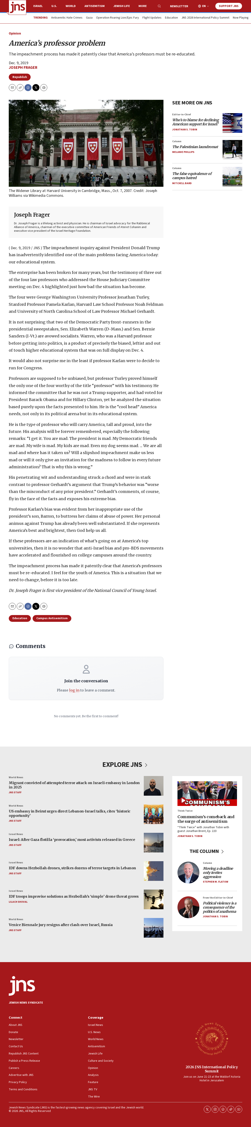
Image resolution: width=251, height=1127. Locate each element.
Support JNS (229, 6)
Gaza (89, 18)
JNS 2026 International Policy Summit (205, 18)
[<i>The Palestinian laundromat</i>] (232, 150)
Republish (19, 77)
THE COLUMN (207, 851)
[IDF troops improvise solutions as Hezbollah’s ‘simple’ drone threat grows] (153, 899)
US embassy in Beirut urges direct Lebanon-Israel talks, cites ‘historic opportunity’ (69, 813)
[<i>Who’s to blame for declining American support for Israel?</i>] (232, 123)
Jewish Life (121, 6)
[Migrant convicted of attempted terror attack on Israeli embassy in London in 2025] (153, 786)
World (71, 6)
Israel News (16, 834)
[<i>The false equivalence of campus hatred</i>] (232, 177)
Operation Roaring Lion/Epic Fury (117, 18)
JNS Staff (15, 792)
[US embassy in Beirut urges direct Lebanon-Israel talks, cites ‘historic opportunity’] (153, 814)
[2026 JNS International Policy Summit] (211, 1038)
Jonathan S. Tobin (184, 129)
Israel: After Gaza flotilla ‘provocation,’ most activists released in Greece (72, 839)
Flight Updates (151, 18)
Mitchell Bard (182, 183)
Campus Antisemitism (52, 618)
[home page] (17, 7)
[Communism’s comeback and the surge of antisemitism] (207, 793)
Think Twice (185, 811)
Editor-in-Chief (181, 114)
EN (204, 6)
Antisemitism (94, 6)
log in (74, 690)
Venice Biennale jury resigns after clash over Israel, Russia (60, 925)
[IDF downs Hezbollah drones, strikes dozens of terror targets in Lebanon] (153, 871)
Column (176, 141)
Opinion (15, 33)
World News (16, 777)
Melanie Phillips (183, 152)
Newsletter (179, 6)
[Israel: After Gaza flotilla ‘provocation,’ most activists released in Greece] (153, 842)
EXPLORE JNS (125, 765)
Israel (38, 6)
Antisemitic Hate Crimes (66, 18)
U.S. (54, 6)
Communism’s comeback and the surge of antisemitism (205, 819)
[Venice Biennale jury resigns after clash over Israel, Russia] (153, 928)
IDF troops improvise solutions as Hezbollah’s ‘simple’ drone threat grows (74, 896)
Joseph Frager (23, 67)
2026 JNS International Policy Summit (212, 1069)
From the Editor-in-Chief (218, 897)
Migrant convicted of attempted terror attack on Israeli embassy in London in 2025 (74, 785)
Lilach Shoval (18, 902)
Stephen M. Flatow (215, 881)
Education (171, 18)
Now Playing (241, 18)
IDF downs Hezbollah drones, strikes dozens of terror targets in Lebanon (72, 868)
